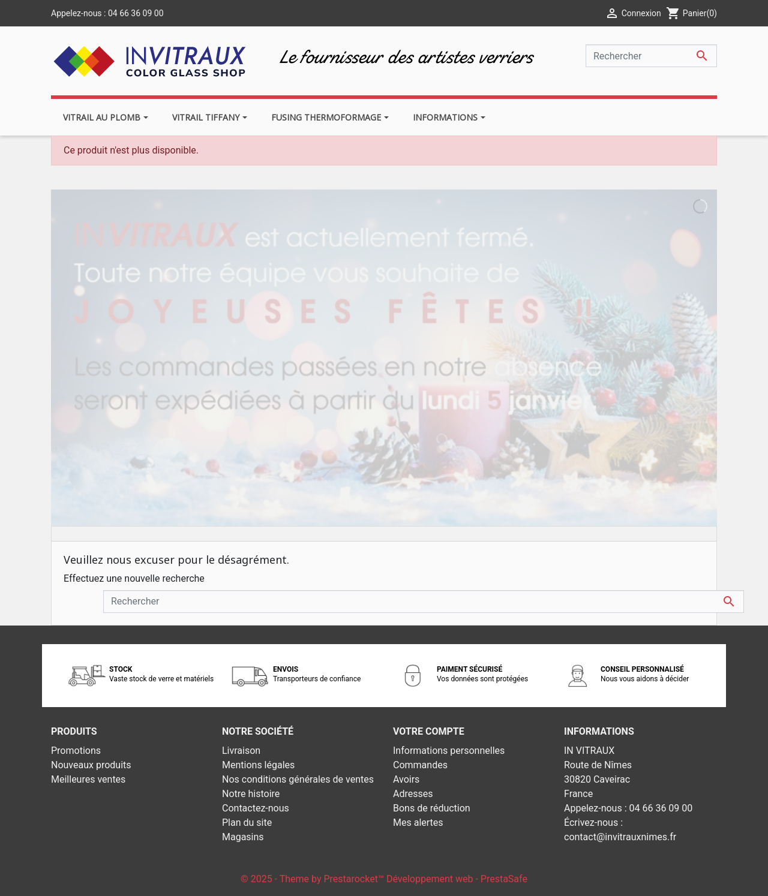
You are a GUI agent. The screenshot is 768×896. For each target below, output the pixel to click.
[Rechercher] (651, 55)
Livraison (241, 750)
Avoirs (406, 779)
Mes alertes (418, 822)
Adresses (413, 793)
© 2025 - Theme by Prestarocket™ (313, 879)
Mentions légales (258, 765)
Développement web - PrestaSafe (456, 879)
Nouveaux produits (91, 765)
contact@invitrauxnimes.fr (620, 837)
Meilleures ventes (88, 779)
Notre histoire (251, 793)
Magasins (243, 837)
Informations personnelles (449, 750)
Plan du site (247, 822)
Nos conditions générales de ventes (298, 779)
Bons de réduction (431, 808)
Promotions (76, 750)
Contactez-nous (255, 808)
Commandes (420, 765)
